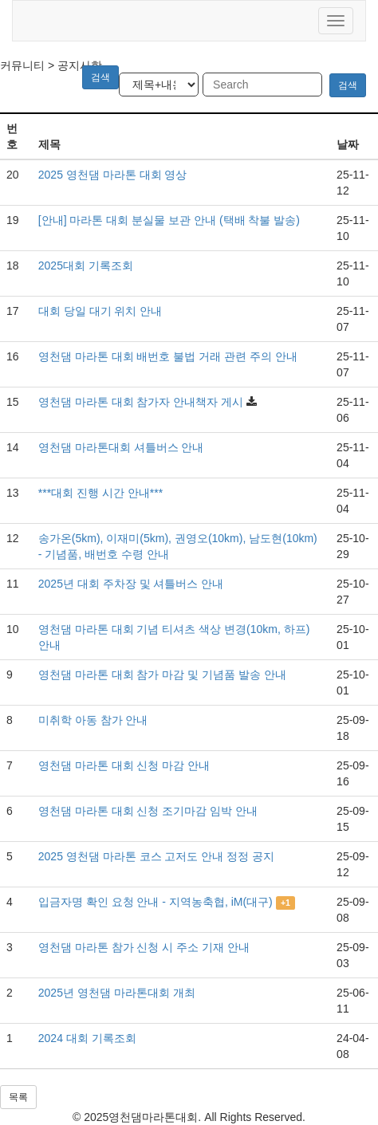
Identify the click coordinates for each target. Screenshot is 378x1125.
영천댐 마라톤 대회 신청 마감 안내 (124, 765)
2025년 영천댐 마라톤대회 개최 (116, 992)
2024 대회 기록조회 (87, 1038)
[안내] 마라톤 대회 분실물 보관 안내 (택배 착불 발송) (169, 220)
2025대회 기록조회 (85, 265)
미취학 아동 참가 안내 (93, 720)
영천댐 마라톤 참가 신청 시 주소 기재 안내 (144, 947)
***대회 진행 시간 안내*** (100, 492)
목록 (18, 1097)
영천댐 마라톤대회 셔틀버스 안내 (121, 447)
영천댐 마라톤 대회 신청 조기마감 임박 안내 (148, 810)
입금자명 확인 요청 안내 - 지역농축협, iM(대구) (155, 901)
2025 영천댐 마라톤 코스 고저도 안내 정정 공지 (156, 856)
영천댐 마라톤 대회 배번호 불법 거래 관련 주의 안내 (167, 356)
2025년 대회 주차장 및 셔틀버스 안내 (131, 583)
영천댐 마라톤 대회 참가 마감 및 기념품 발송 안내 (162, 674)
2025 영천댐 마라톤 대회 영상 (112, 174)
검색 (347, 85)
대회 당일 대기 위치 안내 (100, 311)
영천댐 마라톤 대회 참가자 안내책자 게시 (140, 401)
